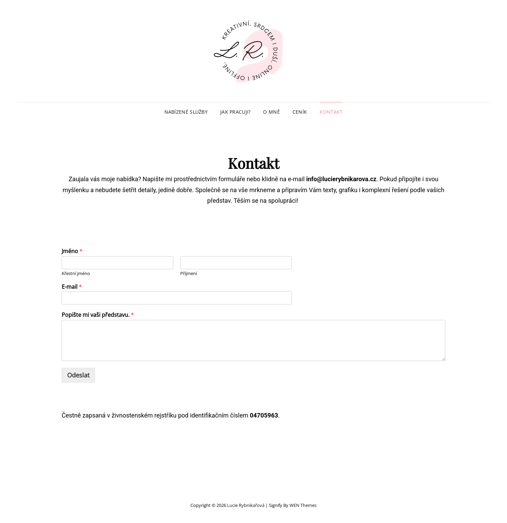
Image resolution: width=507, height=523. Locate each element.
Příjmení (188, 273)
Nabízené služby (186, 112)
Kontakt (331, 112)
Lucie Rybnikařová (245, 505)
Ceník (300, 112)
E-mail (72, 286)
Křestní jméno (76, 273)
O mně (271, 112)
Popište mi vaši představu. (98, 315)
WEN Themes (303, 505)
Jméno (72, 251)
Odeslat (78, 375)
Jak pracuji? (235, 112)
